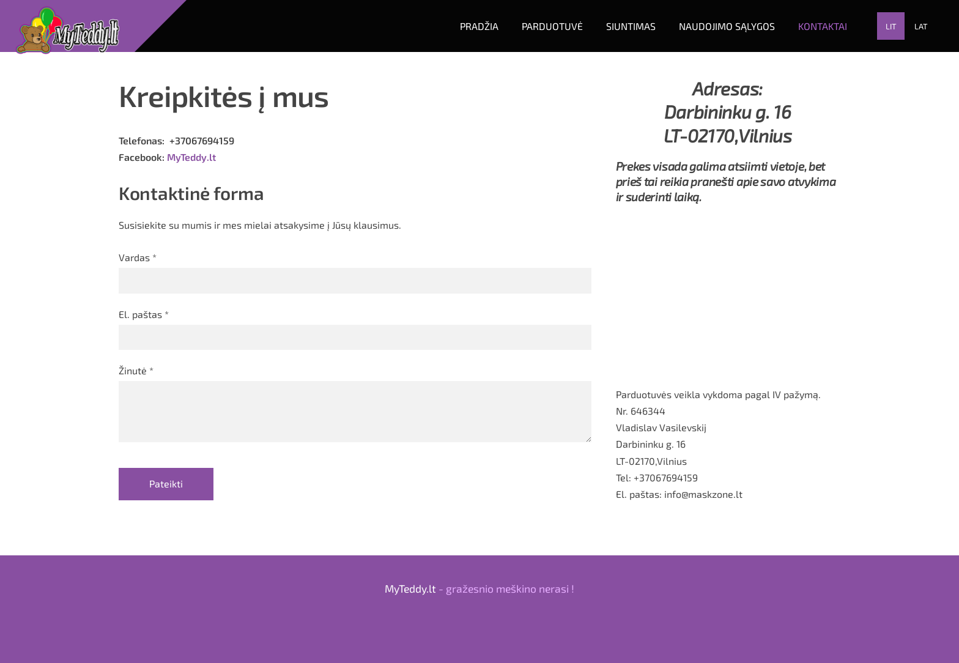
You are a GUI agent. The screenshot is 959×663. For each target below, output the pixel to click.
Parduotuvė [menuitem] (552, 26)
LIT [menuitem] (891, 26)
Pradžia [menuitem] (479, 26)
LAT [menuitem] (921, 26)
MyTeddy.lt (191, 157)
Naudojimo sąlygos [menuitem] (727, 26)
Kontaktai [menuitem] (822, 26)
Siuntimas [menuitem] (631, 26)
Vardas (138, 257)
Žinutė (136, 370)
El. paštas (144, 314)
